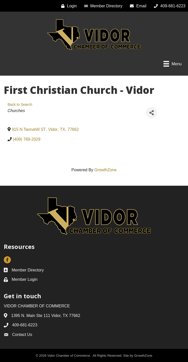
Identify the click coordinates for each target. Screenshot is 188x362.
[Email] (136, 6)
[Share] (151, 112)
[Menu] (172, 63)
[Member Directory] (102, 6)
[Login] (68, 6)
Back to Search (20, 104)
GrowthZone (105, 170)
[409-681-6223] (168, 6)
